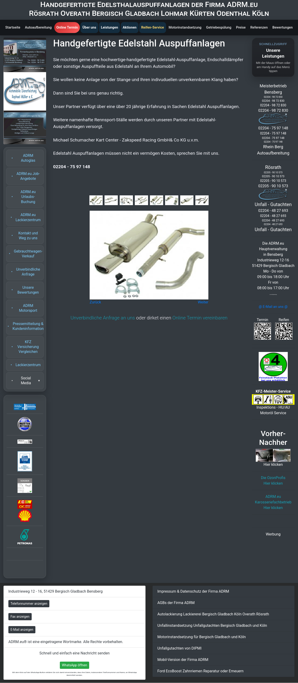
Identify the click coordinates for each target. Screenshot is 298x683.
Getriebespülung (218, 27)
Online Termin (67, 27)
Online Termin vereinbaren (200, 318)
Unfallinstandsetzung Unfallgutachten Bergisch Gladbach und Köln (212, 625)
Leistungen (109, 27)
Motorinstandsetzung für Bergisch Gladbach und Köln (201, 637)
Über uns (89, 27)
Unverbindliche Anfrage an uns (103, 318)
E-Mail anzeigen (21, 629)
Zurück (95, 302)
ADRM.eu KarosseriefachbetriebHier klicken (273, 502)
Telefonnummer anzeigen (28, 603)
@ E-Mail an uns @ (273, 307)
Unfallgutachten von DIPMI (179, 648)
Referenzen (259, 27)
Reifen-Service (152, 27)
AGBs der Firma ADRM (176, 603)
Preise (241, 27)
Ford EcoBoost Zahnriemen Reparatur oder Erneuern (200, 671)
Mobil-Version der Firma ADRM (182, 659)
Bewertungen (282, 27)
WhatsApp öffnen (74, 665)
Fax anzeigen (20, 616)
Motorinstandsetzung (185, 27)
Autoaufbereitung (38, 27)
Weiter (203, 302)
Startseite (12, 27)
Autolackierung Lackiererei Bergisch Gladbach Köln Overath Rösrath (213, 614)
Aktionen (129, 27)
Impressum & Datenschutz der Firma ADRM (193, 591)
